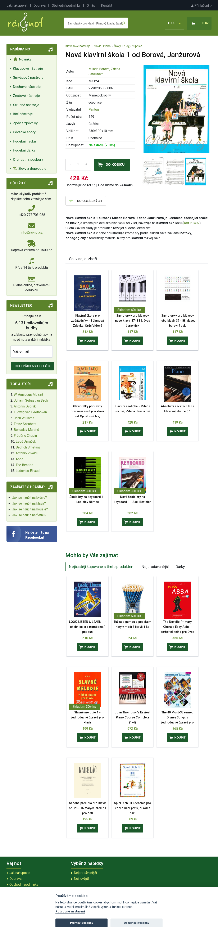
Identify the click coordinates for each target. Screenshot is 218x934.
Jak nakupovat (16, 6)
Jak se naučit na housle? (30, 509)
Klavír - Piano (102, 46)
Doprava (39, 6)
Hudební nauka (24, 141)
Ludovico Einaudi (28, 471)
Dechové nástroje (27, 87)
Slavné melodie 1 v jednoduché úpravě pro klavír (87, 717)
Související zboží (83, 259)
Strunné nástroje (26, 105)
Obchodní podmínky (66, 6)
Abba (19, 459)
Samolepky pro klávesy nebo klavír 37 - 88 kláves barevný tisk (177, 321)
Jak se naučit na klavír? (29, 503)
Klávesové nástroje (28, 68)
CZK (174, 23)
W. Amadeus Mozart (28, 395)
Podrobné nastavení (70, 911)
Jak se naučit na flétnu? (29, 515)
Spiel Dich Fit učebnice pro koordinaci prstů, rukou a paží (132, 808)
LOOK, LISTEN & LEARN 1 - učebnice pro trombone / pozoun (87, 627)
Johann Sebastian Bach (31, 400)
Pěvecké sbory (24, 132)
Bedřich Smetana (28, 447)
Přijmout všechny (81, 922)
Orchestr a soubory (28, 159)
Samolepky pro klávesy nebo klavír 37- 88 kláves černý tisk (132, 321)
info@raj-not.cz (32, 232)
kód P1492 (191, 223)
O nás (91, 6)
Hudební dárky (24, 150)
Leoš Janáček (26, 441)
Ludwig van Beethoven (30, 412)
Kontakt (106, 6)
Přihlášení (201, 6)
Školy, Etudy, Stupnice (128, 46)
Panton (93, 110)
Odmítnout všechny (136, 922)
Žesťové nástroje (26, 96)
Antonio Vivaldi (26, 453)
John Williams (24, 418)
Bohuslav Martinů (26, 430)
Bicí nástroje (23, 114)
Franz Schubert (25, 424)
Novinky (22, 59)
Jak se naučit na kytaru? (29, 498)
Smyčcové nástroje (28, 77)
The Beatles (24, 465)
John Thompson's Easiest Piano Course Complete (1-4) (132, 717)
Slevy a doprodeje (29, 168)
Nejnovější (81, 879)
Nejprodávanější (155, 566)
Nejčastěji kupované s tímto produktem (102, 566)
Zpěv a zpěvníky (25, 123)
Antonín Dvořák (25, 406)
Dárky (180, 566)
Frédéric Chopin (25, 436)
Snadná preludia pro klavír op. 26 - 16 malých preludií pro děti (87, 808)
